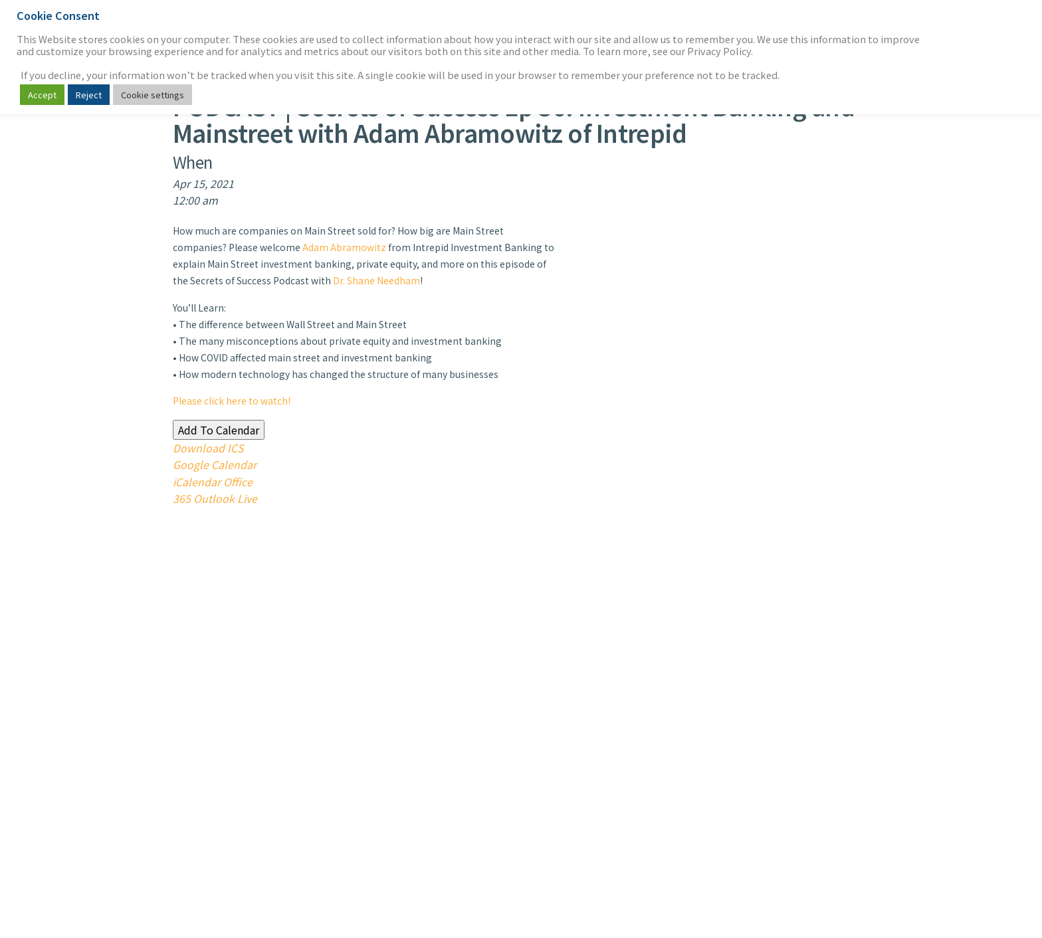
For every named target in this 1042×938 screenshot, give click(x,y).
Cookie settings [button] (152, 94)
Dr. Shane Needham (376, 280)
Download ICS (208, 448)
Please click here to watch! (231, 400)
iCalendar (197, 482)
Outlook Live (225, 498)
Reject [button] (89, 94)
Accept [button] (42, 94)
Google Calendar (215, 464)
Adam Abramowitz (344, 247)
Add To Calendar (218, 430)
